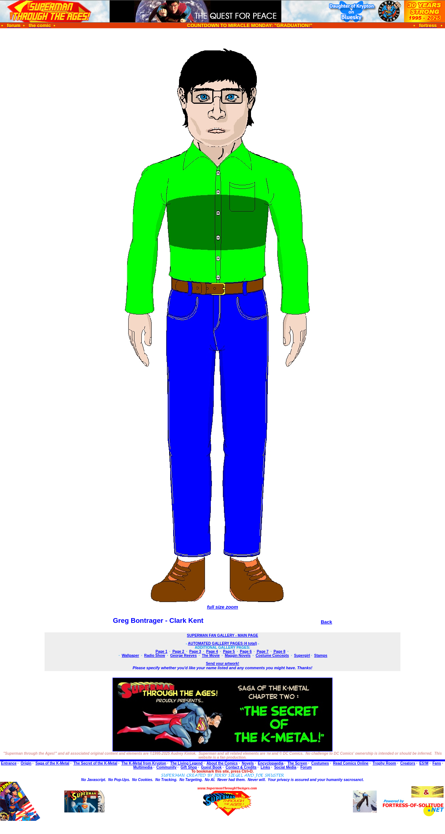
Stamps (320, 656)
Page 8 (279, 652)
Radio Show (154, 656)
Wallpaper (130, 656)
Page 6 (246, 652)
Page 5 (229, 652)
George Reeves (183, 656)
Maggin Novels (238, 656)
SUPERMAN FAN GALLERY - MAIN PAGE (222, 635)
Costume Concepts (272, 656)
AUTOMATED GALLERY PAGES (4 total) (222, 643)
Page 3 (195, 652)
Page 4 (212, 652)
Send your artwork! (222, 664)
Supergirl (302, 656)
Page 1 (161, 652)
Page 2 (178, 652)
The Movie (211, 656)
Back (326, 622)
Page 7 (263, 652)
